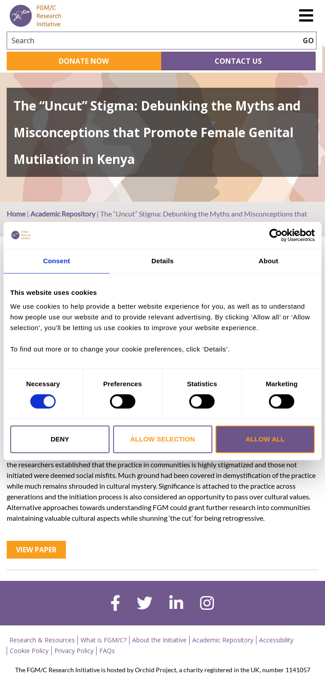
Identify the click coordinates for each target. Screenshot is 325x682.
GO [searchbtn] (308, 40)
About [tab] (268, 261)
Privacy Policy (73, 650)
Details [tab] (162, 261)
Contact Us (238, 61)
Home (16, 213)
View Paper (36, 550)
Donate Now (84, 61)
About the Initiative (159, 640)
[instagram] (207, 604)
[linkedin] (176, 604)
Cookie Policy (29, 650)
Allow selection (162, 439)
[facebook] (115, 604)
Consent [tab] (56, 261)
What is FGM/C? (103, 640)
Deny (60, 439)
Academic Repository (62, 213)
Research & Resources (42, 640)
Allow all (265, 439)
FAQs (107, 650)
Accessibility (276, 640)
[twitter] (144, 604)
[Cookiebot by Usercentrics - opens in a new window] (276, 235)
